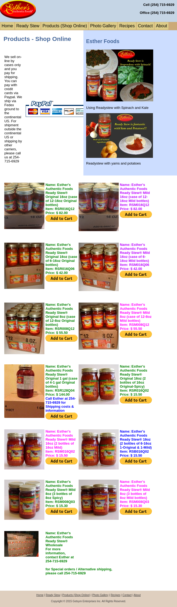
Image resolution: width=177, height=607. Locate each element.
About (161, 26)
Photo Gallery (103, 26)
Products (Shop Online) (65, 26)
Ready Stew (27, 26)
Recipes (127, 26)
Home (7, 26)
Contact (145, 26)
